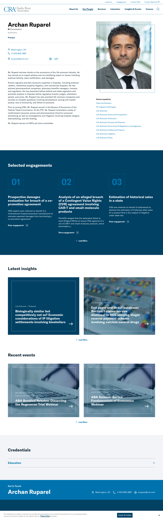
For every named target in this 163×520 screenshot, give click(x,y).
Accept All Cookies (124, 516)
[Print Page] (50, 59)
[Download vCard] (56, 59)
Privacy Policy (45, 517)
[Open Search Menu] (158, 9)
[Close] (159, 516)
